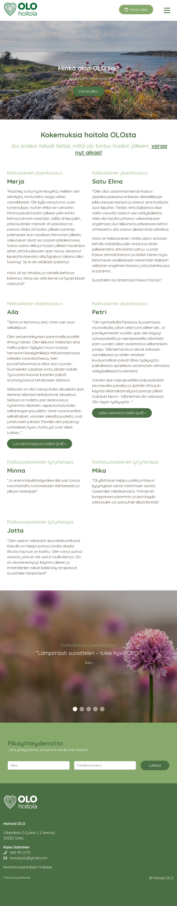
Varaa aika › (88, 91)
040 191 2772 (16, 852)
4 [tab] (95, 709)
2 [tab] (82, 709)
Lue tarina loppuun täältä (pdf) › (39, 443)
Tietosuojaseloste (16, 877)
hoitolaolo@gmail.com (25, 858)
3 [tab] (89, 709)
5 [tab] (102, 709)
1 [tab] (75, 709)
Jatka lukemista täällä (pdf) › (122, 413)
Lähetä (155, 765)
